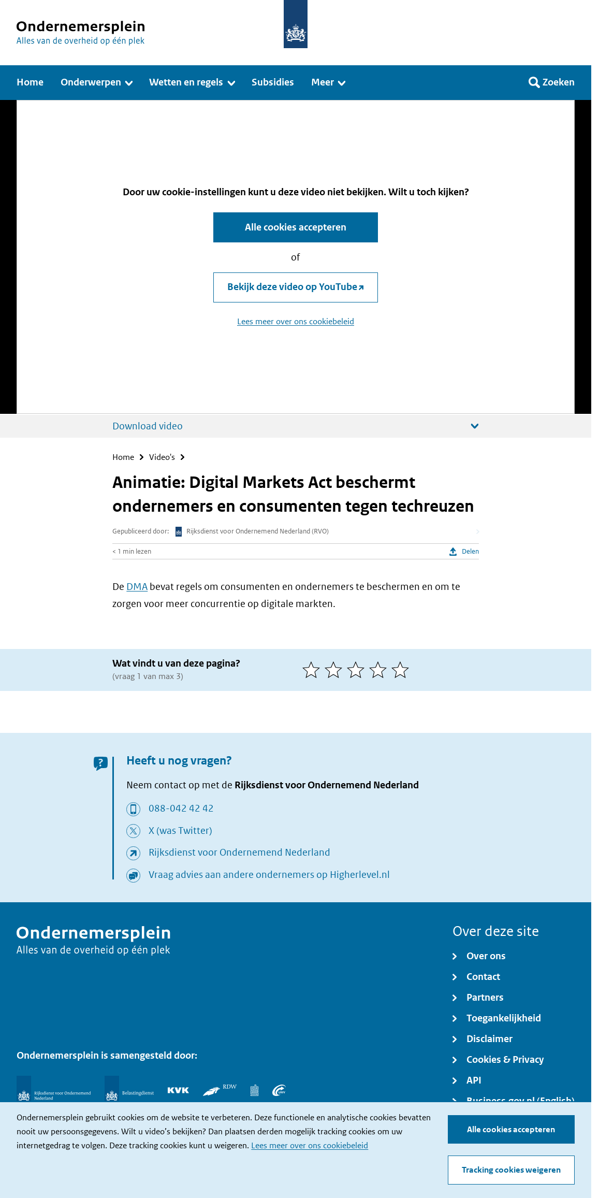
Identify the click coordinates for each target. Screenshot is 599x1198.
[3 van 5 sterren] (358, 669)
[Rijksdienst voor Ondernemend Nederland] (53, 1090)
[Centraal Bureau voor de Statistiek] (254, 1090)
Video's (162, 457)
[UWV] (279, 1090)
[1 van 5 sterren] (313, 669)
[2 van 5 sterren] (336, 669)
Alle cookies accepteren (511, 1129)
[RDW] (220, 1090)
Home (123, 457)
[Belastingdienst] (129, 1090)
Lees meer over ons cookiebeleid (309, 1145)
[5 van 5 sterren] (402, 669)
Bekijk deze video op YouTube (292, 287)
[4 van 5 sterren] (380, 669)
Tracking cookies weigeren (511, 1169)
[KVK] (178, 1090)
